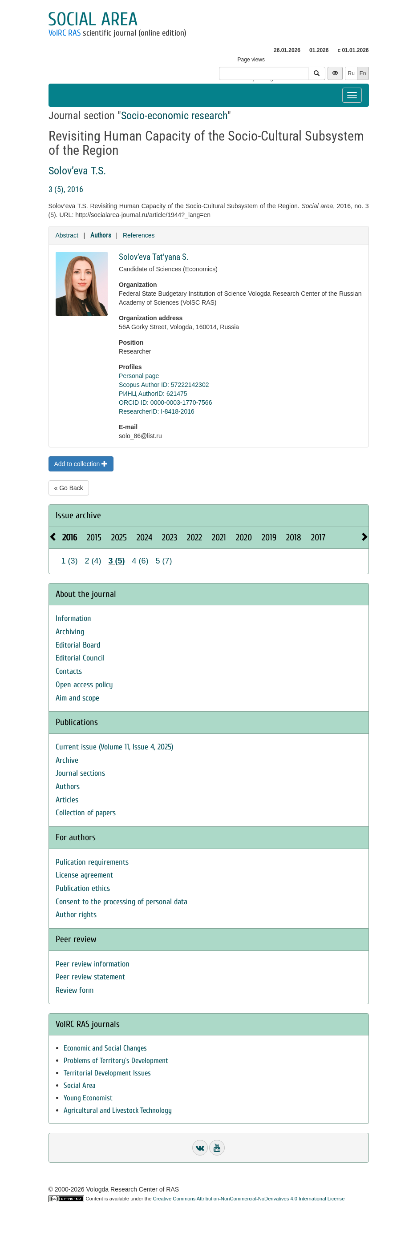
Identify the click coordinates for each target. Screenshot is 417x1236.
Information (73, 618)
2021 (219, 537)
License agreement (84, 875)
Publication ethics (83, 888)
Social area (93, 19)
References (139, 235)
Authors (100, 235)
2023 (169, 537)
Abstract (67, 235)
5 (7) (164, 560)
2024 (144, 537)
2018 (293, 537)
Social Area (80, 1085)
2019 (269, 537)
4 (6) (140, 560)
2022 (194, 537)
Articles (67, 800)
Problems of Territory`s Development (116, 1060)
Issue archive (78, 515)
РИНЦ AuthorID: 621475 (153, 393)
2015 (94, 537)
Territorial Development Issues (107, 1073)
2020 (244, 537)
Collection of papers (86, 812)
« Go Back (68, 487)
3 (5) (117, 560)
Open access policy (84, 684)
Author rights (76, 914)
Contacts (69, 671)
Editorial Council (80, 658)
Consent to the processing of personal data (121, 901)
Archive (67, 760)
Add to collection (81, 463)
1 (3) (69, 560)
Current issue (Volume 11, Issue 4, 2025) (114, 747)
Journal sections (80, 773)
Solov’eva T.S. (77, 171)
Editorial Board (78, 645)
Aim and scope (77, 698)
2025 (119, 537)
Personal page (139, 375)
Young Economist (88, 1098)
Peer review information (93, 964)
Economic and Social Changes (105, 1048)
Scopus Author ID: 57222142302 (164, 384)
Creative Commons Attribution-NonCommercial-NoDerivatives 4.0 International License (249, 1198)
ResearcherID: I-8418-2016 (156, 411)
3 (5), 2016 (66, 189)
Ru (351, 73)
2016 (69, 537)
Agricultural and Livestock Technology (118, 1110)
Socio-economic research (174, 115)
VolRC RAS (65, 33)
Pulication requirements (92, 862)
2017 (318, 537)
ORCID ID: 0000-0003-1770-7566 (165, 402)
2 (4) (93, 560)
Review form (74, 990)
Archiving (70, 631)
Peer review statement (90, 977)
